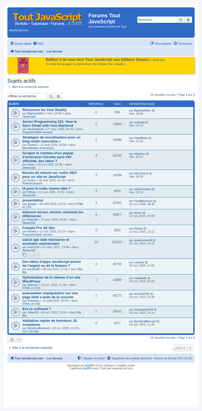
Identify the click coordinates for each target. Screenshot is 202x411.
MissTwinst (141, 173)
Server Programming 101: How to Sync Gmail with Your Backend (49, 123)
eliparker (139, 153)
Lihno (30, 164)
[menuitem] (38, 43)
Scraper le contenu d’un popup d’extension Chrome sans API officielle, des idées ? (47, 157)
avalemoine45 (143, 240)
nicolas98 (33, 269)
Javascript (29, 116)
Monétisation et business (38, 148)
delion (138, 212)
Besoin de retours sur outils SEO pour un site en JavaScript (49, 175)
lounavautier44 (143, 309)
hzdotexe (33, 300)
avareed (139, 122)
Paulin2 (32, 144)
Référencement (32, 183)
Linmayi (139, 262)
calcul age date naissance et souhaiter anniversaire (45, 241)
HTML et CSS (31, 288)
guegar (31, 203)
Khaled (31, 231)
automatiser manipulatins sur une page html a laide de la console (50, 295)
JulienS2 (32, 312)
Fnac (110, 64)
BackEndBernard (38, 328)
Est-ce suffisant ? (36, 309)
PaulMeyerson (143, 200)
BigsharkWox (35, 113)
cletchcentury (142, 189)
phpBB (89, 365)
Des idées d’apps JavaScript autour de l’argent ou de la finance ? (51, 264)
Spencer (32, 284)
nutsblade (140, 278)
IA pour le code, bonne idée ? (46, 188)
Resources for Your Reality (44, 110)
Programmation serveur (37, 132)
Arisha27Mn (142, 293)
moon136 (33, 247)
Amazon (120, 64)
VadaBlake (141, 138)
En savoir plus (157, 59)
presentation (32, 200)
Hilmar (31, 192)
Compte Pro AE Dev (38, 228)
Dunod (102, 64)
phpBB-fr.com (91, 368)
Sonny (31, 180)
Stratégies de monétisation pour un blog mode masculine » (51, 139)
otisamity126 (35, 129)
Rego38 (32, 219)
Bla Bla (34, 331)
